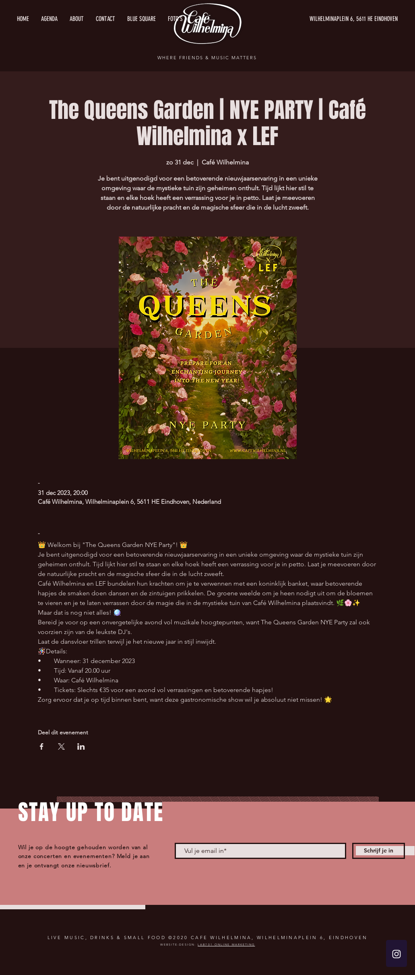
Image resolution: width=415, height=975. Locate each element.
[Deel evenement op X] (61, 746)
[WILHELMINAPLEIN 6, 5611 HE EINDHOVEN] (321, 19)
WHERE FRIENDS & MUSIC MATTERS (206, 57)
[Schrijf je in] (378, 851)
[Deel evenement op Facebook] (41, 746)
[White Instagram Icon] (396, 954)
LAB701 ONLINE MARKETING (226, 944)
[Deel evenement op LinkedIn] (81, 746)
